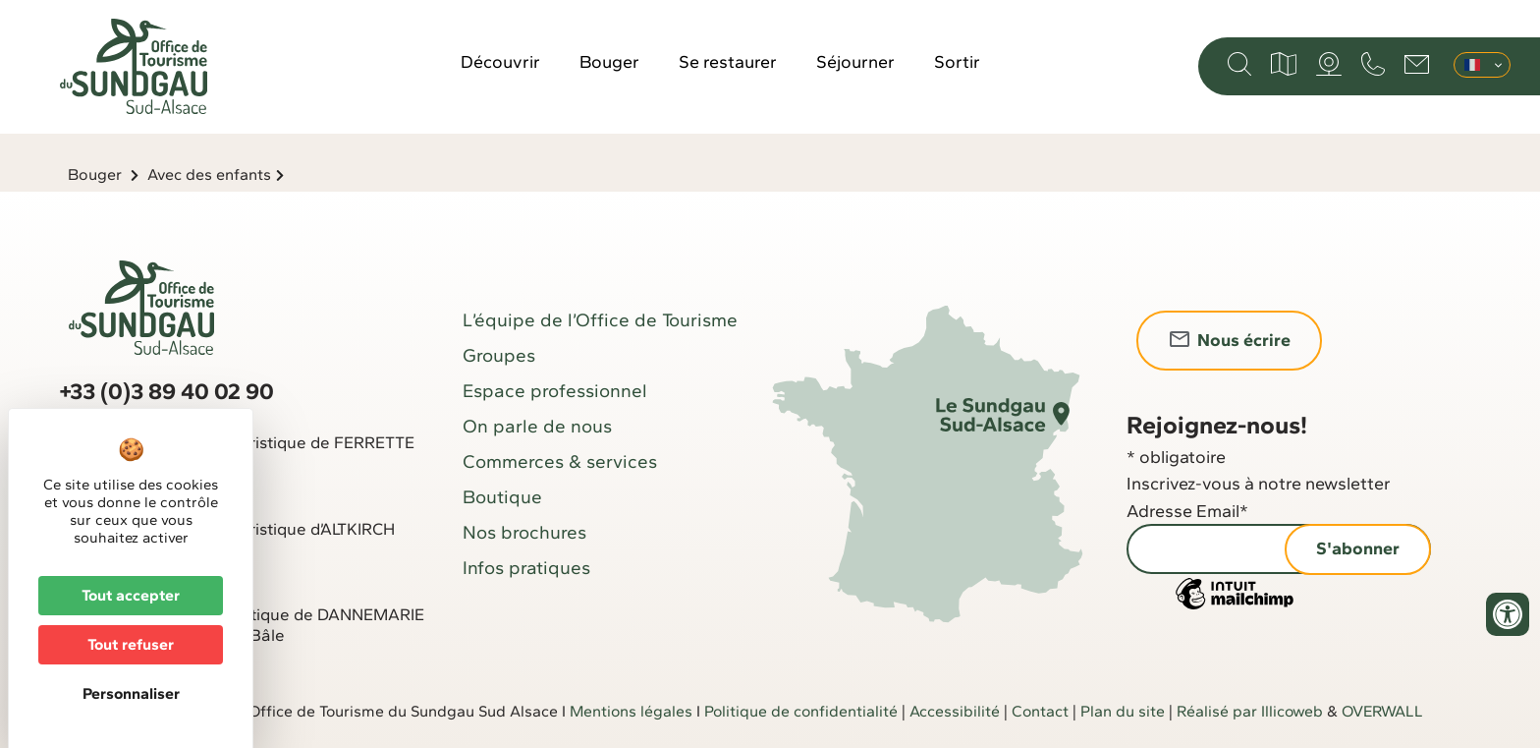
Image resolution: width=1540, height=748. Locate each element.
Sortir (957, 62)
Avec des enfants (209, 174)
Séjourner (855, 62)
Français (1472, 65)
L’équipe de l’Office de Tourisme (600, 320)
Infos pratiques (526, 567)
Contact (1040, 711)
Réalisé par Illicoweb (1250, 711)
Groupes (499, 355)
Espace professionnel (555, 390)
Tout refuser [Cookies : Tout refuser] (130, 644)
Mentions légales (631, 711)
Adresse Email (1187, 511)
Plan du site (1122, 711)
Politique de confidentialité (801, 711)
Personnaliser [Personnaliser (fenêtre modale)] (131, 693)
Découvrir (500, 62)
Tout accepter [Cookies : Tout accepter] (131, 595)
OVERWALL (1382, 711)
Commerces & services (560, 461)
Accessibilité (954, 711)
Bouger (609, 62)
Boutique (502, 497)
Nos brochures (524, 532)
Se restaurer (728, 62)
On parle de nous (537, 426)
